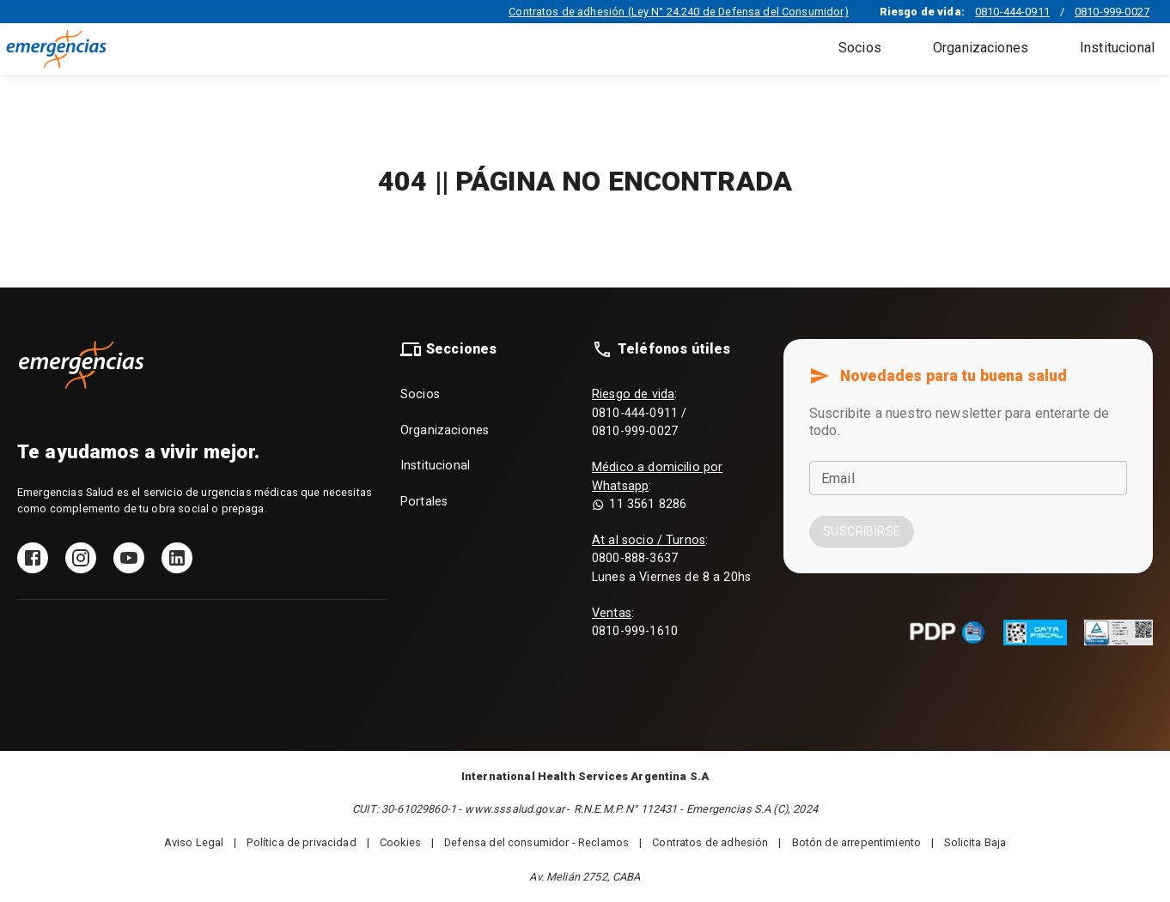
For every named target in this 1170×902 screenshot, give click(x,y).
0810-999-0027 (1112, 11)
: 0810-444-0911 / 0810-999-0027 (639, 413)
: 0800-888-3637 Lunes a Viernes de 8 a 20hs (671, 558)
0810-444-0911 (1012, 11)
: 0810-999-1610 (635, 622)
